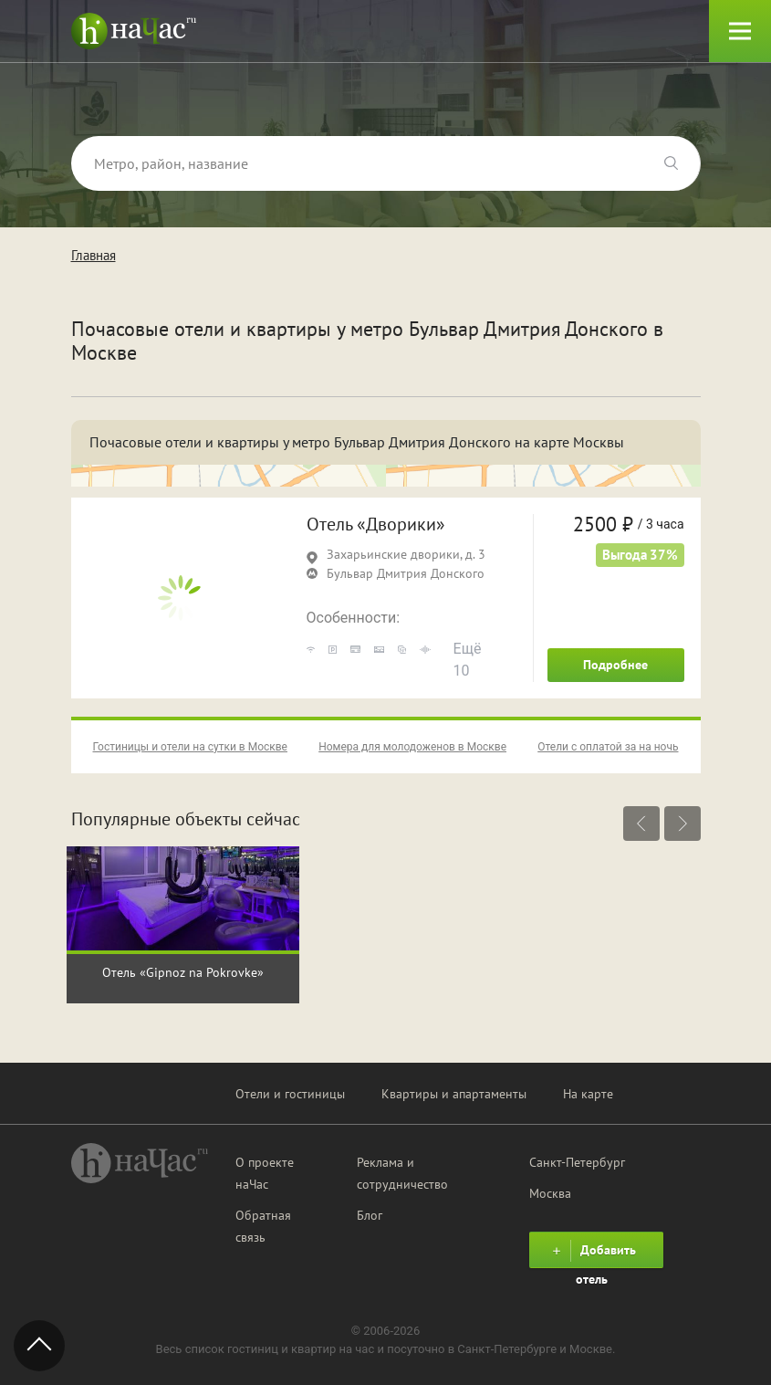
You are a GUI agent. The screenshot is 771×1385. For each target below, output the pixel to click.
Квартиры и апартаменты (453, 1094)
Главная (93, 255)
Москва (550, 1193)
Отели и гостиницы (290, 1094)
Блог (369, 1215)
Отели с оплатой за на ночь (607, 746)
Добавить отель (591, 1254)
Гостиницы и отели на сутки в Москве (190, 746)
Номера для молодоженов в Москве (412, 746)
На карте (588, 1094)
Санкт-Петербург (577, 1162)
